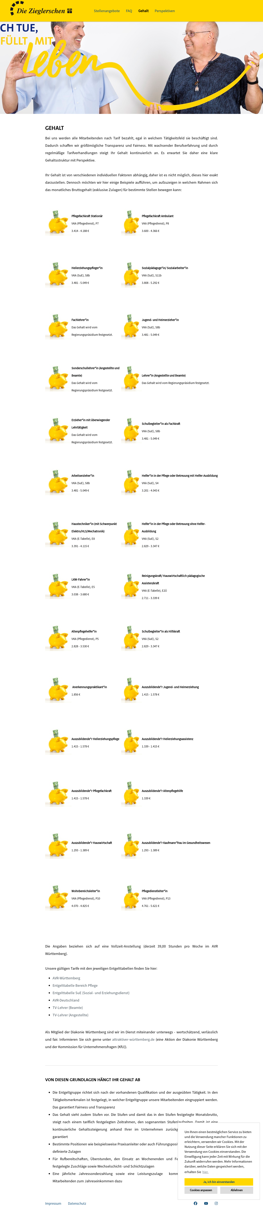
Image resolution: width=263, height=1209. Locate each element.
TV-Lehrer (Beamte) (68, 1007)
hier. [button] (205, 1172)
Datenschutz (77, 1203)
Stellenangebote (107, 10)
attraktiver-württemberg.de (133, 1039)
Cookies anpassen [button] (201, 1190)
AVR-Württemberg (66, 978)
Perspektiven (165, 10)
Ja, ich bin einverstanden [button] (219, 1182)
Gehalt (143, 10)
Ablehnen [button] (237, 1190)
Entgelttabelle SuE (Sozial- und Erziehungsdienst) (91, 992)
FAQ (129, 10)
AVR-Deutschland (66, 1000)
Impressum (53, 1203)
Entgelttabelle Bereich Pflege (75, 985)
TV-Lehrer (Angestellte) (70, 1015)
